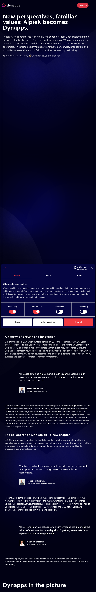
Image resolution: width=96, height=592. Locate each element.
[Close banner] (92, 268)
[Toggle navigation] (92, 5)
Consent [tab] (16, 275)
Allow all (78, 322)
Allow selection (48, 322)
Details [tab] (48, 275)
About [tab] (79, 275)
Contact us (83, 5)
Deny (17, 322)
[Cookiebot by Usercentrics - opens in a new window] (76, 268)
